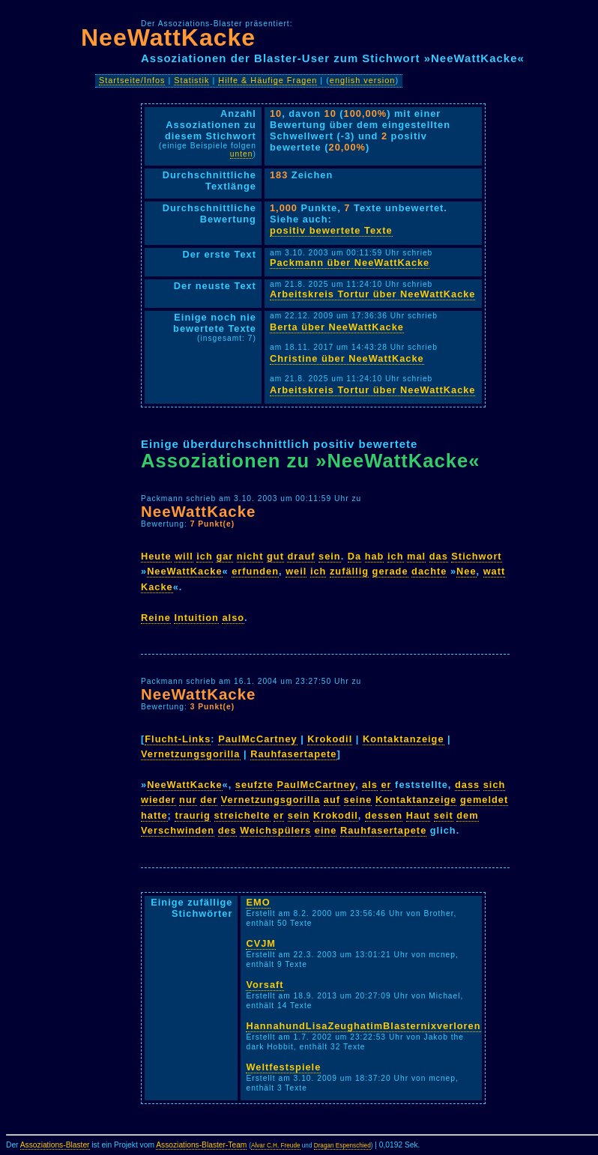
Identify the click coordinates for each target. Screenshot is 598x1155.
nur (188, 799)
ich (204, 556)
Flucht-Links (178, 739)
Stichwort (476, 556)
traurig (193, 815)
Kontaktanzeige (403, 739)
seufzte (254, 784)
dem (467, 815)
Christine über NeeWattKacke (347, 358)
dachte (429, 571)
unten (241, 154)
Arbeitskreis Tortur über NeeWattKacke (373, 294)
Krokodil (329, 739)
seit (443, 815)
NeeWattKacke (168, 37)
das (438, 556)
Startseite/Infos (132, 80)
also (233, 617)
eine (326, 830)
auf (332, 799)
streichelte (242, 815)
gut (275, 556)
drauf (301, 556)
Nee (466, 571)
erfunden (255, 571)
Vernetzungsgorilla (191, 754)
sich (494, 784)
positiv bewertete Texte (331, 230)
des (227, 830)
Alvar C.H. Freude (275, 1145)
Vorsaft (264, 984)
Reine (156, 617)
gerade (390, 571)
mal (416, 556)
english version (363, 80)
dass (467, 784)
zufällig (349, 571)
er (386, 784)
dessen (383, 815)
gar (224, 556)
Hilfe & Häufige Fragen (267, 80)
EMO (258, 902)
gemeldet (484, 799)
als (370, 784)
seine (358, 799)
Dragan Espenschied (342, 1145)
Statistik (191, 80)
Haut (418, 815)
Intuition (196, 617)
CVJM (261, 943)
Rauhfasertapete (293, 754)
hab (374, 556)
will (184, 556)
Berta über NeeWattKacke (337, 327)
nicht (250, 556)
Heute (156, 556)
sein (329, 556)
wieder (158, 799)
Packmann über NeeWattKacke (349, 262)
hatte (154, 815)
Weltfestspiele (283, 1067)
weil (296, 571)
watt (494, 571)
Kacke (157, 586)
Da (354, 556)
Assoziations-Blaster (55, 1145)
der (208, 799)
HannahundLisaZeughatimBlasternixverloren (363, 1025)
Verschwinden (177, 830)
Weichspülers (275, 830)
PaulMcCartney (257, 739)
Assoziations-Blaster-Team (201, 1145)
